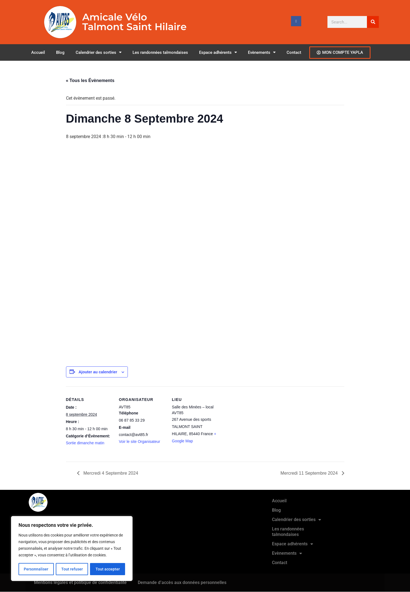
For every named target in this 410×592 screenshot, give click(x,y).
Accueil (38, 52)
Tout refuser (72, 569)
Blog (60, 52)
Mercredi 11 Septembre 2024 (310, 473)
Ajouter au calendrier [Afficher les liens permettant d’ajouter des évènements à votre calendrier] (97, 372)
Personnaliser (36, 569)
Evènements (262, 52)
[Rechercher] (373, 22)
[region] (72, 548)
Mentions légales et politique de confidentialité (80, 582)
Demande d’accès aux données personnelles (182, 582)
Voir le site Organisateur (139, 441)
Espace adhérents (218, 52)
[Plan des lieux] (254, 424)
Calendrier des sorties (98, 52)
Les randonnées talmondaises (160, 52)
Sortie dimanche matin (85, 443)
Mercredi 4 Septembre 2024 (110, 473)
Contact (294, 52)
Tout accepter (108, 569)
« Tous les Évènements (90, 80)
